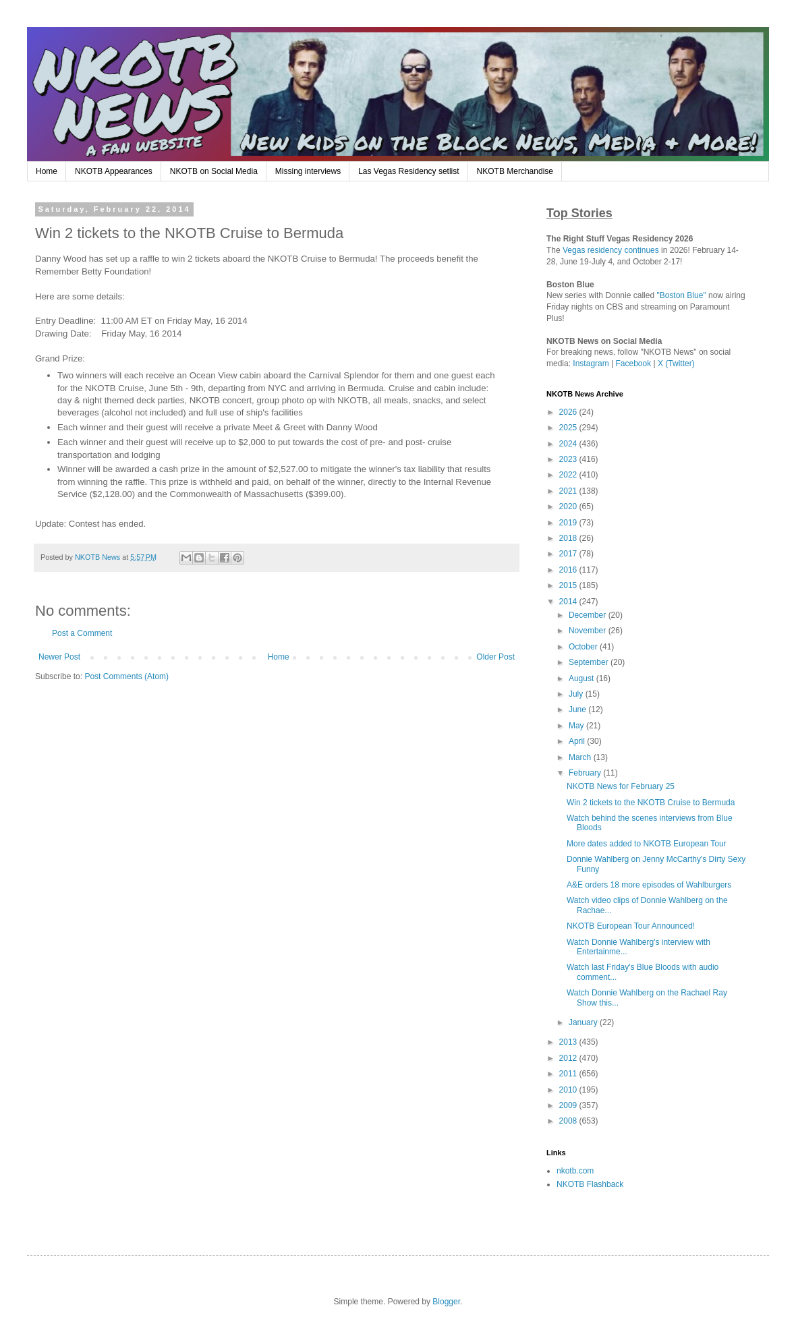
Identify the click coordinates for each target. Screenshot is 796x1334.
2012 (569, 1058)
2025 (569, 427)
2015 (569, 585)
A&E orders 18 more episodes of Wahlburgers (649, 885)
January (584, 1022)
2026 (569, 412)
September (589, 662)
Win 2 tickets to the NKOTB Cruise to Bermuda (651, 802)
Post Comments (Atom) (126, 676)
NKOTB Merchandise (515, 171)
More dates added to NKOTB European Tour (647, 843)
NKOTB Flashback (590, 1184)
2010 (569, 1090)
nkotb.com (575, 1171)
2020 (569, 506)
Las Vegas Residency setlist (408, 171)
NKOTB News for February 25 (621, 786)
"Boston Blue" (681, 295)
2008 (569, 1121)
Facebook (634, 363)
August (582, 678)
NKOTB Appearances (113, 171)
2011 (569, 1073)
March (581, 757)
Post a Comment (82, 633)
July (577, 694)
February (586, 773)
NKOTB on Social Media (214, 171)
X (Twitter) (676, 363)
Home (46, 171)
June (578, 709)
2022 (569, 475)
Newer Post (59, 657)
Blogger (446, 1301)
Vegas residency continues (611, 250)
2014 (569, 601)
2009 (569, 1105)
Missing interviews (308, 171)
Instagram (590, 363)
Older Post (495, 657)
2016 (569, 570)
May (577, 725)
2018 (569, 538)
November (588, 630)
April (578, 741)
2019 (569, 522)
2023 (569, 459)
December (588, 615)
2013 (569, 1042)
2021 (569, 491)
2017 (569, 553)
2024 (569, 443)
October (584, 646)
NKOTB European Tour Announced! (631, 926)
